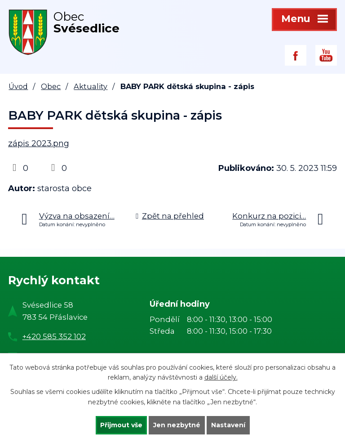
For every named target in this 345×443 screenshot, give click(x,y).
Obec (51, 86)
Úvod (18, 86)
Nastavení (228, 425)
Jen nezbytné (176, 425)
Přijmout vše (121, 425)
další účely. (221, 378)
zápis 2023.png (38, 143)
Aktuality (90, 86)
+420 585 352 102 (54, 336)
